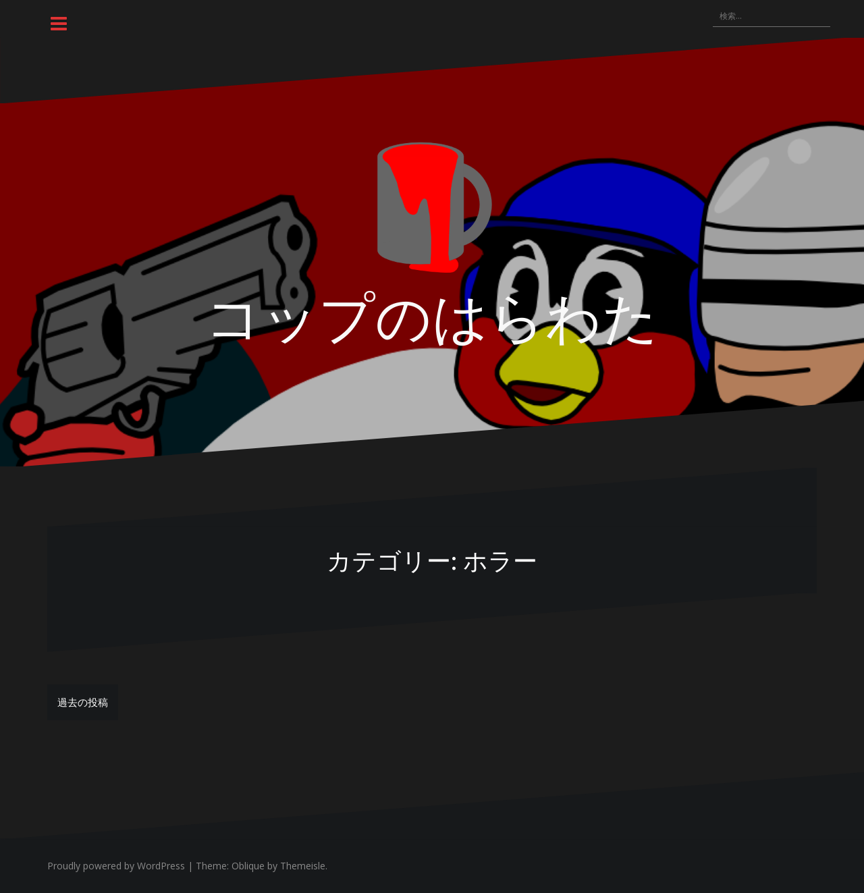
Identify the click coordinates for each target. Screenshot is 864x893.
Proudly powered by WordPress (116, 865)
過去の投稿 (82, 702)
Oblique (248, 865)
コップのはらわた (432, 314)
